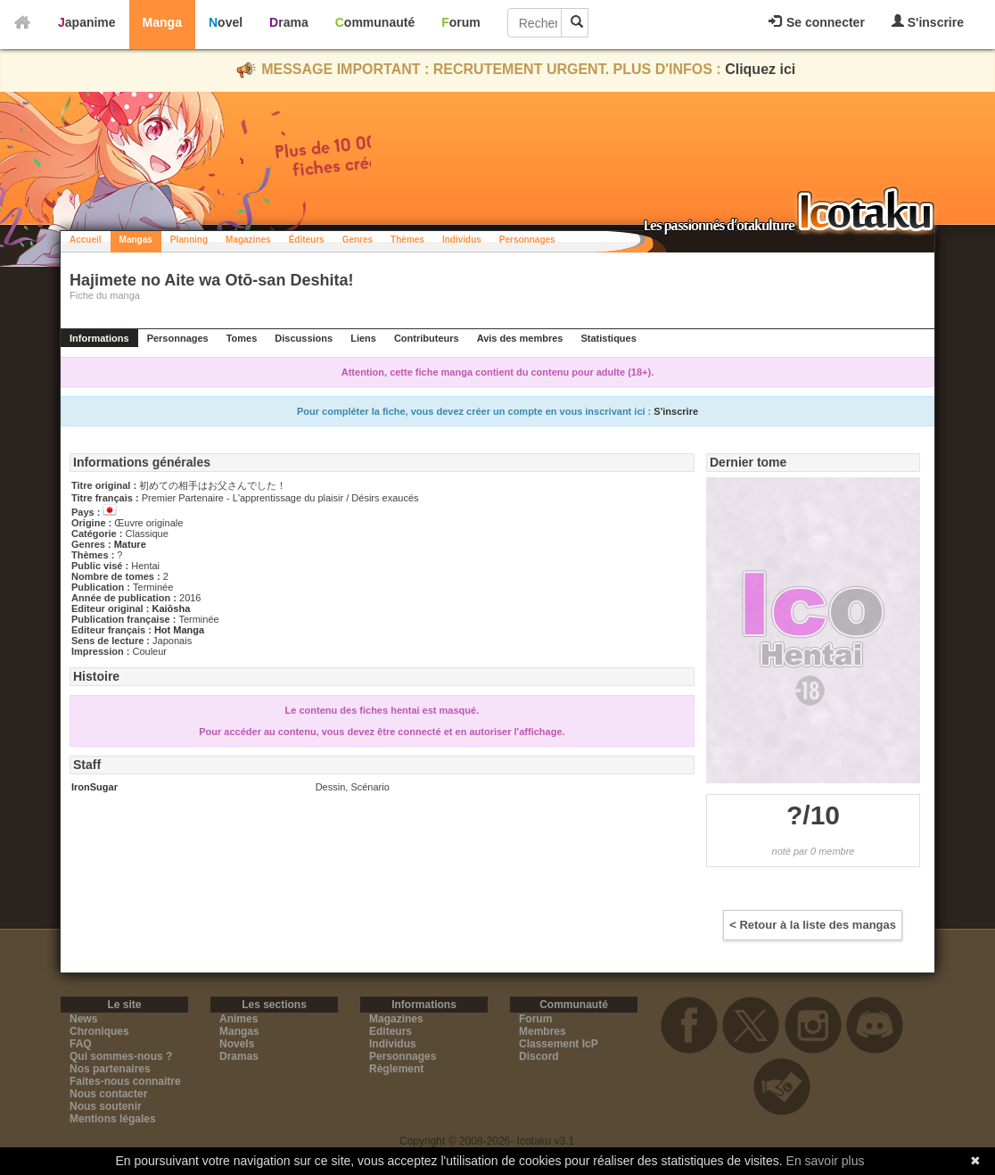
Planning (189, 239)
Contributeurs (426, 338)
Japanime (87, 22)
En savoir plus (825, 1161)
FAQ (81, 1044)
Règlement (396, 1069)
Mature (130, 544)
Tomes (242, 338)
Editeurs (390, 1031)
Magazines (248, 239)
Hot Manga (179, 630)
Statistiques (608, 338)
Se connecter (817, 22)
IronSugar (94, 787)
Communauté (375, 22)
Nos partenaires (110, 1069)
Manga (162, 22)
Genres (357, 239)
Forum (461, 22)
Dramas (239, 1056)
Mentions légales (113, 1119)
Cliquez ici (760, 69)
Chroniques (99, 1031)
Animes (238, 1019)
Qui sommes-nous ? (121, 1056)
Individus (461, 239)
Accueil (86, 239)
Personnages (527, 239)
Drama (288, 22)
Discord (539, 1056)
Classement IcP (558, 1044)
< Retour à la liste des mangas (812, 924)
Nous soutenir (106, 1106)
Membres (542, 1031)
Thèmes (407, 239)
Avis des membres (520, 338)
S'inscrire (928, 21)
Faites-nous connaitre (125, 1081)
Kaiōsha (171, 608)
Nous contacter (108, 1094)
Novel (226, 22)
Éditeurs (307, 239)
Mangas (135, 239)
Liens (363, 338)
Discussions (304, 338)
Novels (236, 1044)
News (83, 1019)
